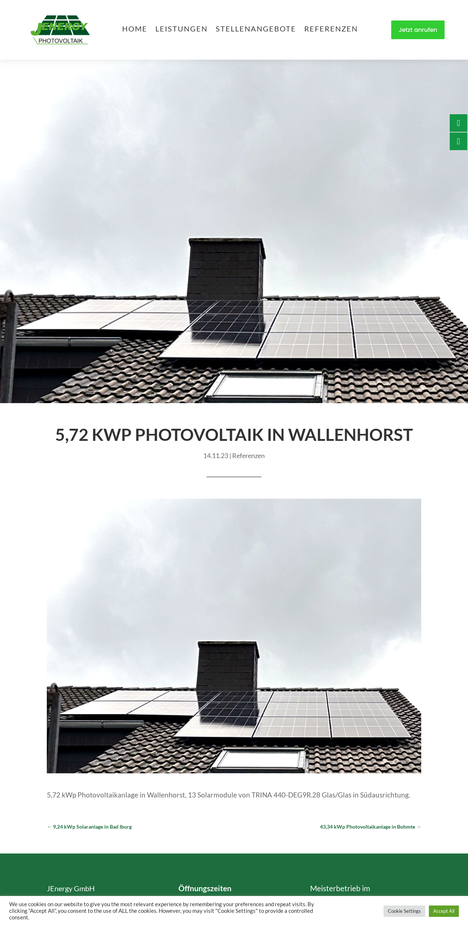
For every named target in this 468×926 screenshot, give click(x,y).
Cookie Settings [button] (404, 911)
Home (134, 29)
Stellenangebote (256, 29)
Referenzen (331, 29)
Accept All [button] (443, 911)
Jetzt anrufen (418, 30)
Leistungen (181, 29)
